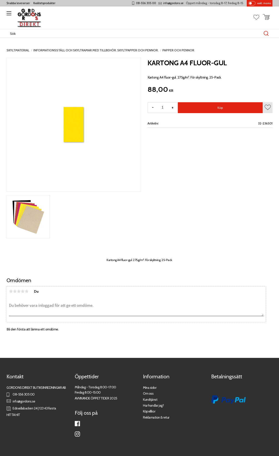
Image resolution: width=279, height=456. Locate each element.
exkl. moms (264, 3)
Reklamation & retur (156, 417)
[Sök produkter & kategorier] (135, 33)
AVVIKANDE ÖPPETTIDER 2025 (96, 398)
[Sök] (266, 33)
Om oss (148, 393)
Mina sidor (150, 388)
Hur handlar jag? (153, 405)
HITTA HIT (13, 415)
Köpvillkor (149, 411)
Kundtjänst (150, 399)
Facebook (77, 423)
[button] (8, 15)
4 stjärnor (23, 291)
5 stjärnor (27, 291)
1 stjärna (11, 291)
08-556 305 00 (146, 3)
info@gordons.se (173, 3)
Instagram (77, 434)
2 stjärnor (15, 291)
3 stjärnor (19, 291)
